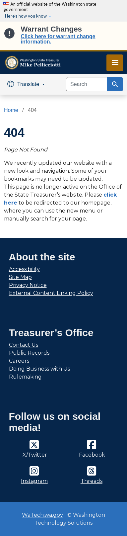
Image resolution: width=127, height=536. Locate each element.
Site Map (20, 277)
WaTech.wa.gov (42, 515)
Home (11, 110)
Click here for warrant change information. (58, 39)
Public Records (29, 353)
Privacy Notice (28, 285)
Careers (19, 361)
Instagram (34, 481)
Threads (91, 481)
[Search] (86, 84)
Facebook (92, 455)
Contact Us (23, 345)
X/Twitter (35, 455)
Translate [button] (24, 84)
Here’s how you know (26, 16)
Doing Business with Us (39, 369)
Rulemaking (25, 377)
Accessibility (24, 269)
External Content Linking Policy (51, 293)
